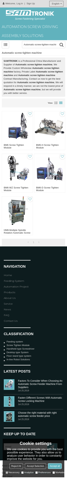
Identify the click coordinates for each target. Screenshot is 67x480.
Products (9, 292)
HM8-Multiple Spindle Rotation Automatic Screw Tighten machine (17, 233)
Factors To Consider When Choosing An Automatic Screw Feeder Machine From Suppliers (40, 384)
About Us (10, 298)
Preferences (43, 472)
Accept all (55, 466)
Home (8, 275)
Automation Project (16, 286)
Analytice (27, 472)
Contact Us (11, 320)
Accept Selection (35, 466)
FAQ (6, 315)
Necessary (12, 472)
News (7, 309)
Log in (20, 3)
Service (8, 303)
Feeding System (14, 280)
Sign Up (31, 3)
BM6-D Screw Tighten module (47, 189)
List (55, 103)
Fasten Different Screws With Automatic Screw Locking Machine (40, 399)
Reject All (16, 466)
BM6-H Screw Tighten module (47, 146)
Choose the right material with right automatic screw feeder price (37, 414)
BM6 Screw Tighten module (14, 146)
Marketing (59, 472)
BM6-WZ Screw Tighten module (16, 189)
